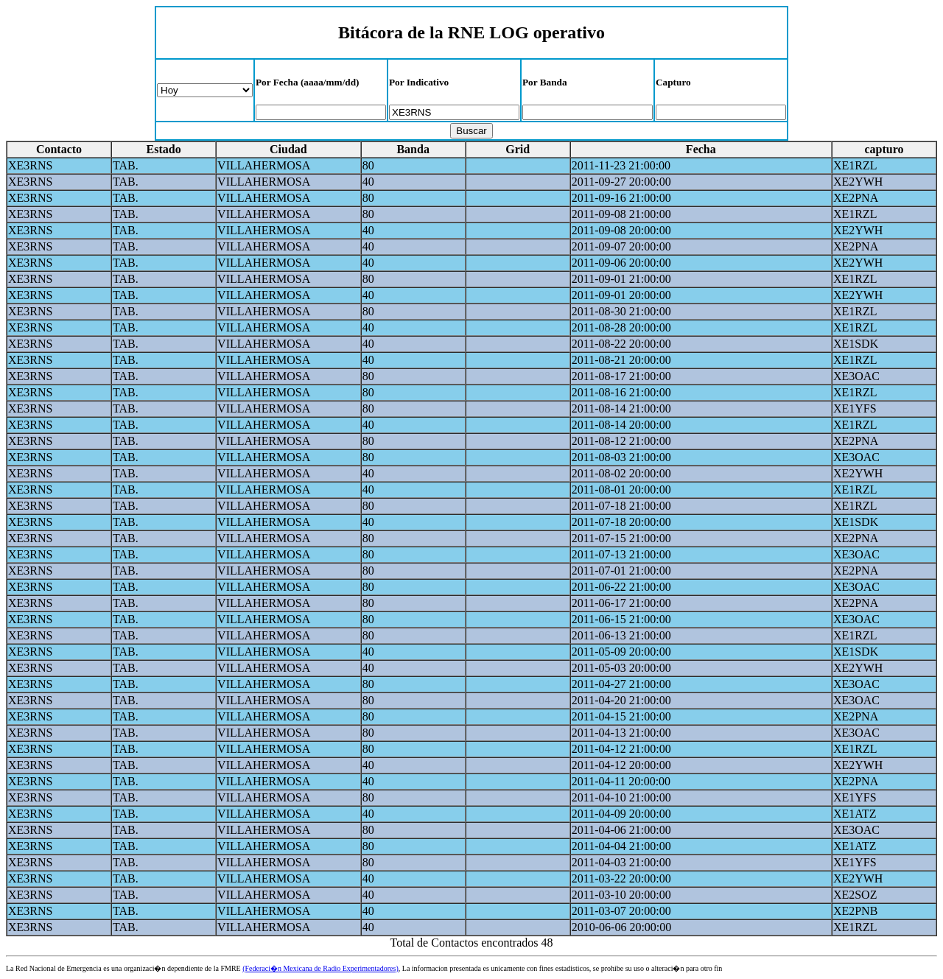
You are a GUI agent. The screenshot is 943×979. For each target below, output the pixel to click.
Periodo (205, 90)
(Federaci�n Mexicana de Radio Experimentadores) (320, 968)
